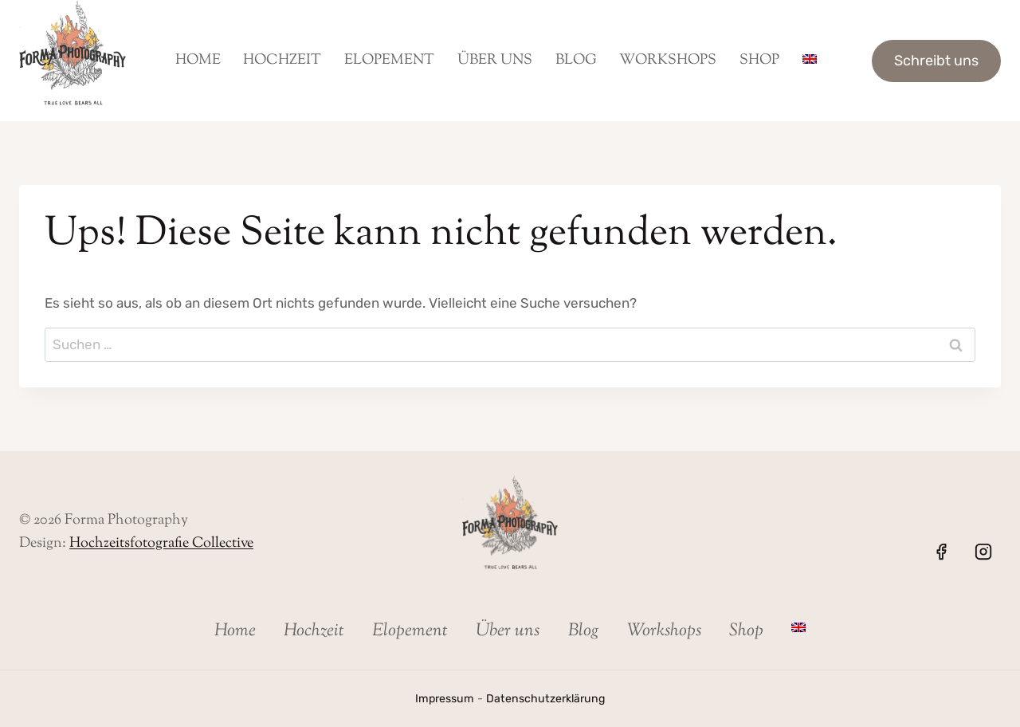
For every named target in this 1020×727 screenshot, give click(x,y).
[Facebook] (941, 551)
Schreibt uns (936, 60)
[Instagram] (983, 551)
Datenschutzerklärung (546, 698)
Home (198, 60)
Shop (759, 60)
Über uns (494, 60)
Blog (576, 60)
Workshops (667, 60)
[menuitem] (809, 61)
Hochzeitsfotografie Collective (161, 543)
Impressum (444, 698)
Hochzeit (282, 60)
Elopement (389, 60)
